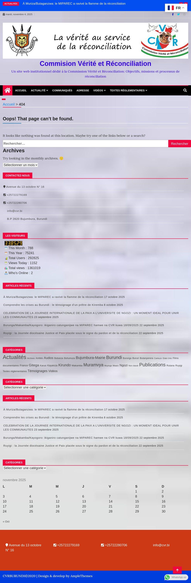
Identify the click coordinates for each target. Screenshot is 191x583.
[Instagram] (184, 14)
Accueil (21, 90)
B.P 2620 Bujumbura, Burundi (25, 218)
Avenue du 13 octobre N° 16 (23, 186)
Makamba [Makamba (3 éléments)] (77, 365)
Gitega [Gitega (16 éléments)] (34, 365)
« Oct (6, 521)
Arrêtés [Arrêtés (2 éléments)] (39, 358)
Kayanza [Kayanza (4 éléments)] (52, 365)
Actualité (38, 90)
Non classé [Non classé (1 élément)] (133, 365)
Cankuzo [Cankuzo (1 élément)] (158, 358)
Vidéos (98, 90)
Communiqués (62, 90)
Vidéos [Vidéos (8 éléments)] (53, 371)
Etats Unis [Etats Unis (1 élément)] (167, 358)
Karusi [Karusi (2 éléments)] (43, 365)
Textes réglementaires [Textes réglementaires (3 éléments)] (15, 371)
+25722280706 (15, 202)
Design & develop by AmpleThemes (65, 576)
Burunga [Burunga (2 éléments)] (127, 358)
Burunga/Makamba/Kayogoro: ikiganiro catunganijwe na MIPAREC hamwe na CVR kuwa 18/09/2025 (71, 325)
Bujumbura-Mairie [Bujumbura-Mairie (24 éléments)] (90, 358)
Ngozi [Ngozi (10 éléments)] (124, 365)
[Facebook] (173, 14)
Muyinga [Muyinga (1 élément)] (108, 365)
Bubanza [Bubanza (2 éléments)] (58, 358)
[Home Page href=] (7, 91)
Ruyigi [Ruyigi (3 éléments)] (178, 365)
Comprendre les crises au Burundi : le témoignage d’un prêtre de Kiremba (53, 304)
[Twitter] (178, 14)
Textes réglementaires (127, 90)
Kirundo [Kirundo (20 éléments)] (64, 365)
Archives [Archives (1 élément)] (31, 358)
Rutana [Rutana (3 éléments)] (170, 365)
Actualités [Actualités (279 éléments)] (14, 357)
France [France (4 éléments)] (24, 365)
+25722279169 (15, 194)
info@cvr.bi (12, 210)
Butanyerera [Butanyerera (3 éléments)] (146, 358)
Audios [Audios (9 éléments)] (48, 358)
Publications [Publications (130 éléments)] (152, 364)
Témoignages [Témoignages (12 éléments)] (37, 371)
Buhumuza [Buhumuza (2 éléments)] (69, 358)
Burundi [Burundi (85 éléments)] (114, 357)
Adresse (82, 90)
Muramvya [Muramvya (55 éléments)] (93, 364)
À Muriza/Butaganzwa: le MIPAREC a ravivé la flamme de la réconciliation (74, 3)
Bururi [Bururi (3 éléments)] (135, 358)
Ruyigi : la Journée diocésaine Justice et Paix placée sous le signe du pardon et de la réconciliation (70, 333)
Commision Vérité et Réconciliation (95, 63)
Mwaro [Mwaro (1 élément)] (116, 365)
